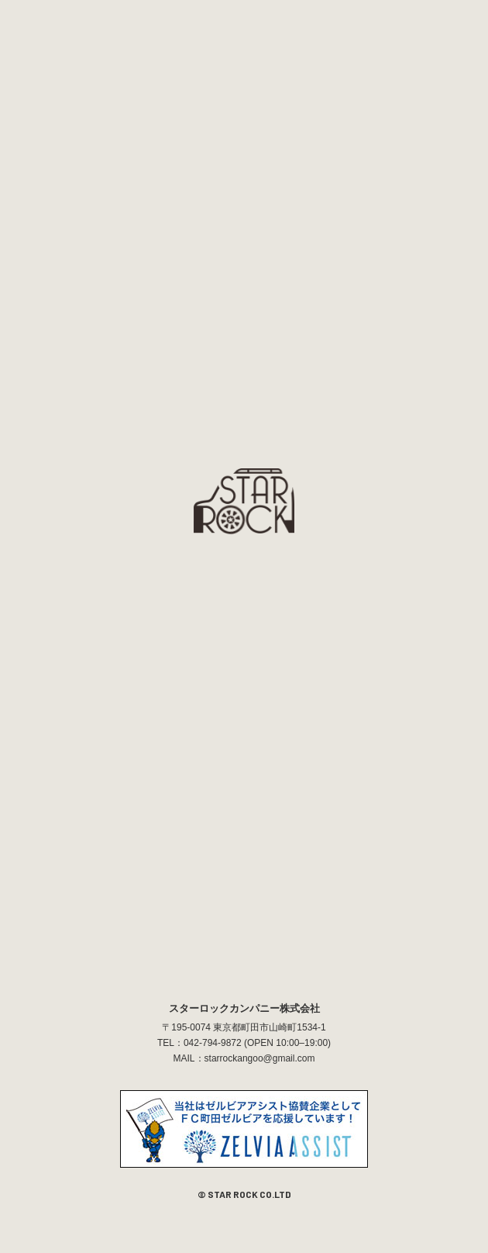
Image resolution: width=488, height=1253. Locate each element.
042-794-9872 (213, 1042)
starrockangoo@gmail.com (259, 1058)
